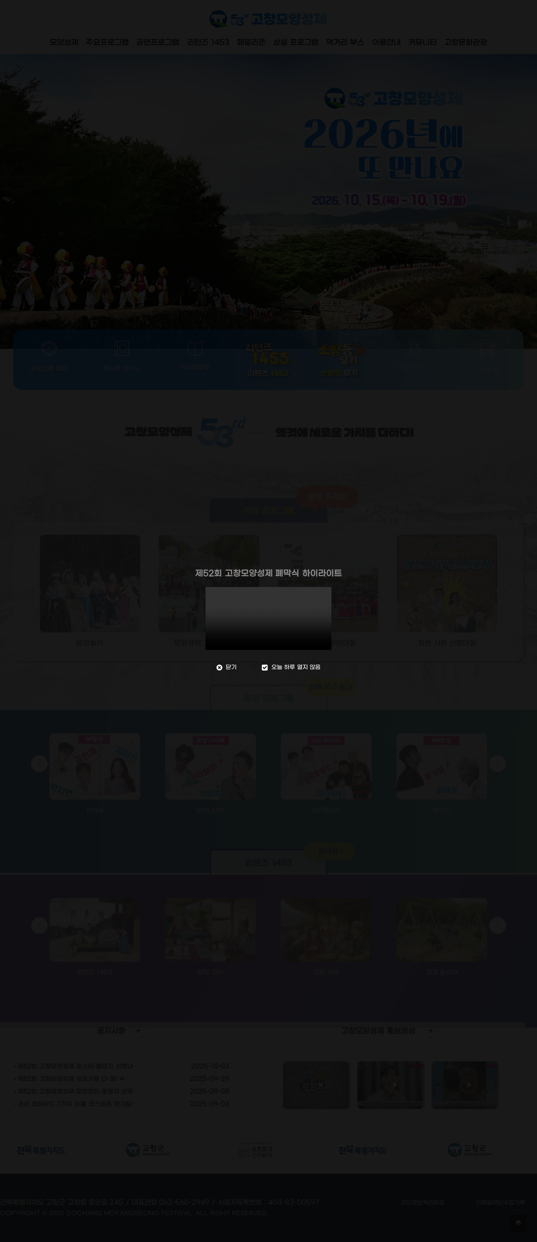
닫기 (224, 667)
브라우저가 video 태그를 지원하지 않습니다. (268, 618)
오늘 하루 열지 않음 (291, 667)
